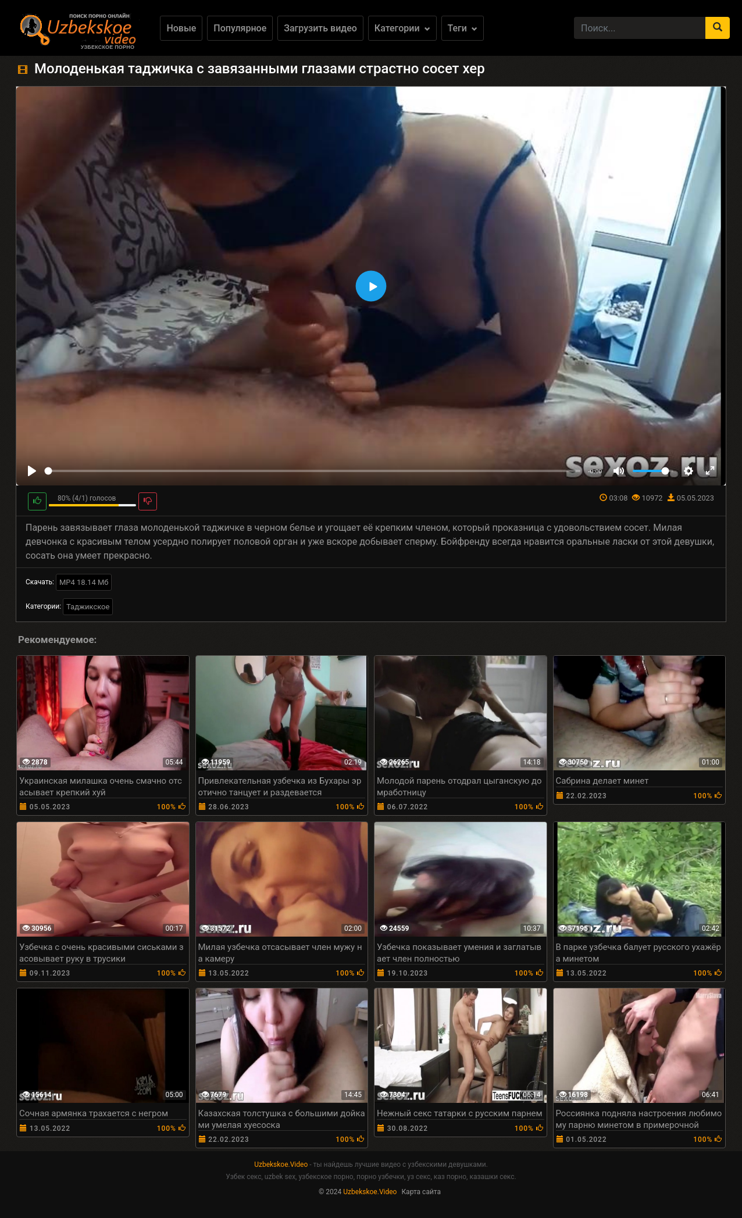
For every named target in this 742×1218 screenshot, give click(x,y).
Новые (181, 28)
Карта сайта (421, 1192)
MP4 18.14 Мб (84, 582)
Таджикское (87, 606)
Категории (402, 28)
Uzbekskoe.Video (281, 1164)
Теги (462, 28)
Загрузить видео (320, 28)
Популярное (239, 28)
